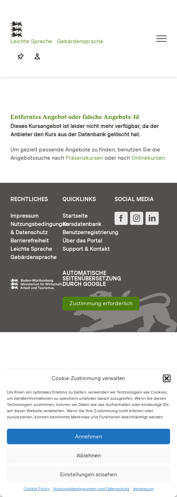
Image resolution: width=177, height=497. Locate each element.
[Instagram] (136, 218)
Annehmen (88, 436)
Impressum (143, 488)
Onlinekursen (148, 158)
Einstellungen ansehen (88, 474)
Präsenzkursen (84, 158)
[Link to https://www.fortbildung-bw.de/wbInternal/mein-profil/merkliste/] (20, 56)
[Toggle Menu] (162, 39)
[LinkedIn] (152, 218)
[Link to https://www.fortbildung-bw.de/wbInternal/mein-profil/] (33, 56)
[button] (166, 378)
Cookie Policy (36, 488)
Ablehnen (89, 455)
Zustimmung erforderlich (100, 303)
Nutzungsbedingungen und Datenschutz (91, 488)
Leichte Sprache (31, 41)
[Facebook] (121, 218)
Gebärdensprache (80, 41)
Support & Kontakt (86, 249)
